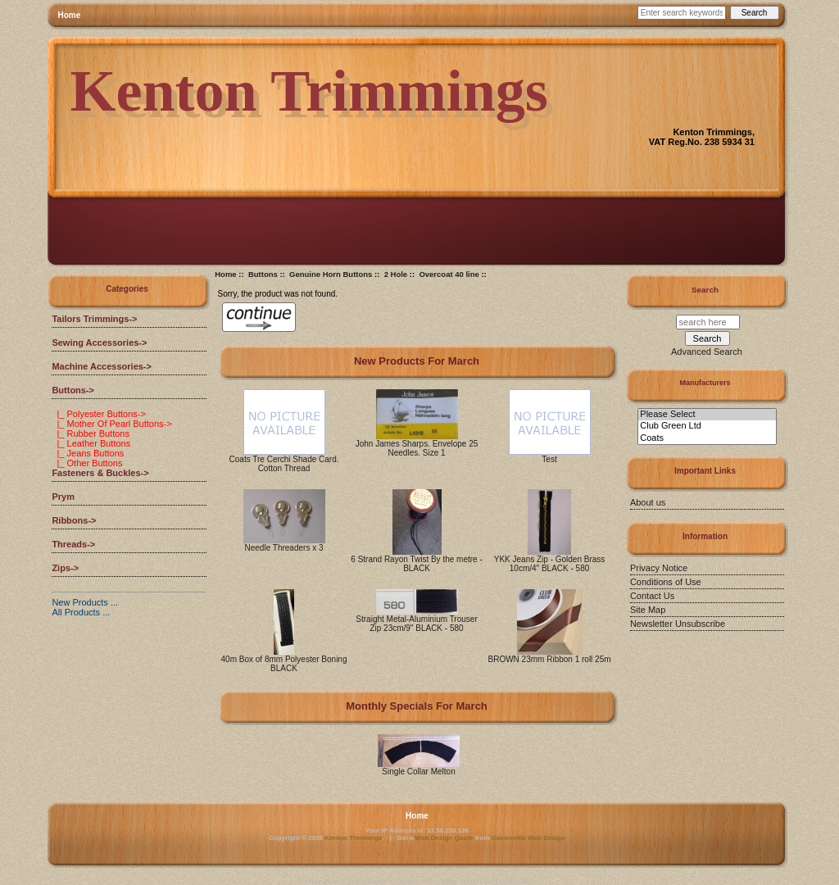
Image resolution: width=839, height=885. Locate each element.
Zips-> (65, 568)
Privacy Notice (658, 568)
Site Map (647, 610)
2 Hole (396, 274)
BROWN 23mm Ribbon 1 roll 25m (549, 659)
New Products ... (85, 602)
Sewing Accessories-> (99, 342)
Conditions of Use (665, 582)
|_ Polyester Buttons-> (98, 414)
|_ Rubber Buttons (90, 433)
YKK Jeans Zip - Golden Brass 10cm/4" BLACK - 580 (549, 564)
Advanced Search (706, 351)
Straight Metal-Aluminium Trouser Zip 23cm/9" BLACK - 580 (416, 624)
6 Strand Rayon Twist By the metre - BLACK (416, 564)
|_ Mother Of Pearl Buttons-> (111, 424)
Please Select (706, 414)
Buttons (263, 274)
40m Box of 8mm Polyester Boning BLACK (284, 664)
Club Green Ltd (706, 426)
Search (705, 289)
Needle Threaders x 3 (284, 547)
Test (549, 459)
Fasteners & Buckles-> (100, 473)
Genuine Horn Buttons (330, 274)
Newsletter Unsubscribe (677, 624)
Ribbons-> (74, 520)
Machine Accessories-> (102, 366)
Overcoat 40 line (448, 274)
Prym (63, 497)
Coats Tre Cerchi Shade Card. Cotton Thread (284, 464)
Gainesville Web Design (528, 838)
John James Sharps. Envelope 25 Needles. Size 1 (417, 448)
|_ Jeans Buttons (88, 453)
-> (73, 390)
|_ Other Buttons (87, 463)
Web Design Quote (444, 838)
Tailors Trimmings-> (94, 319)
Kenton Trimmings (353, 838)
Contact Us (652, 596)
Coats (706, 438)
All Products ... (81, 612)
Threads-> (73, 544)
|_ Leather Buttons (91, 443)
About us (647, 502)
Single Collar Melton (419, 771)
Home (69, 15)
